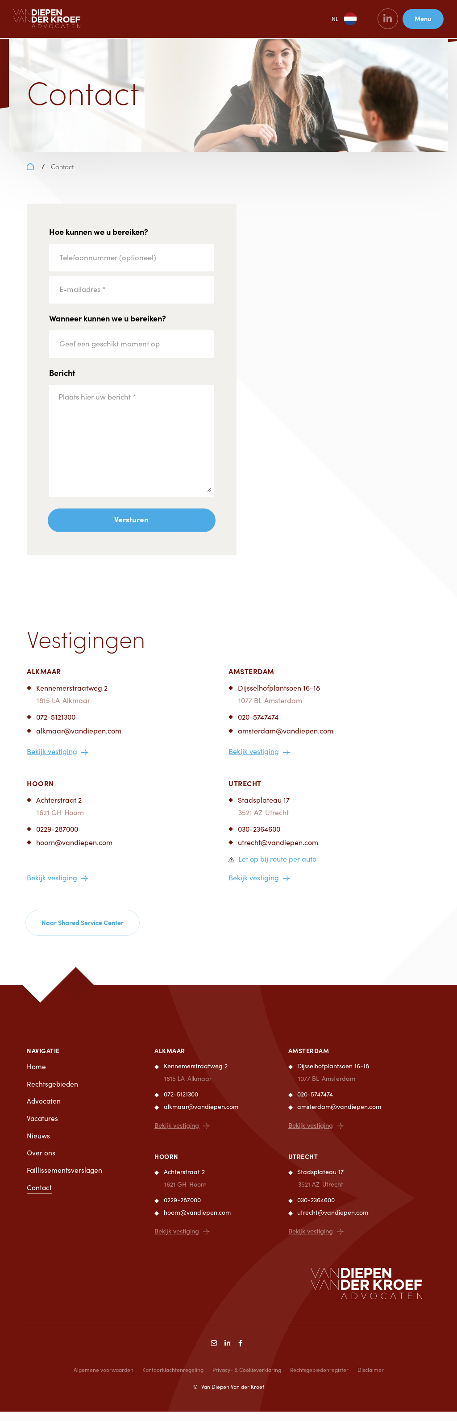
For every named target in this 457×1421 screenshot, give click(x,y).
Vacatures (43, 1128)
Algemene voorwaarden (103, 1379)
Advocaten (44, 1110)
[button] (272, 866)
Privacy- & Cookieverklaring (246, 1379)
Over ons (41, 1162)
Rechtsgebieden (53, 1092)
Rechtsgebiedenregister (319, 1379)
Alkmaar (44, 678)
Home (36, 1075)
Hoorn (40, 790)
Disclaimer (370, 1379)
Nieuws (38, 1145)
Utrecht (245, 790)
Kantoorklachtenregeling (173, 1379)
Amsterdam (251, 678)
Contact (39, 1197)
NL (333, 19)
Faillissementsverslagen (65, 1180)
